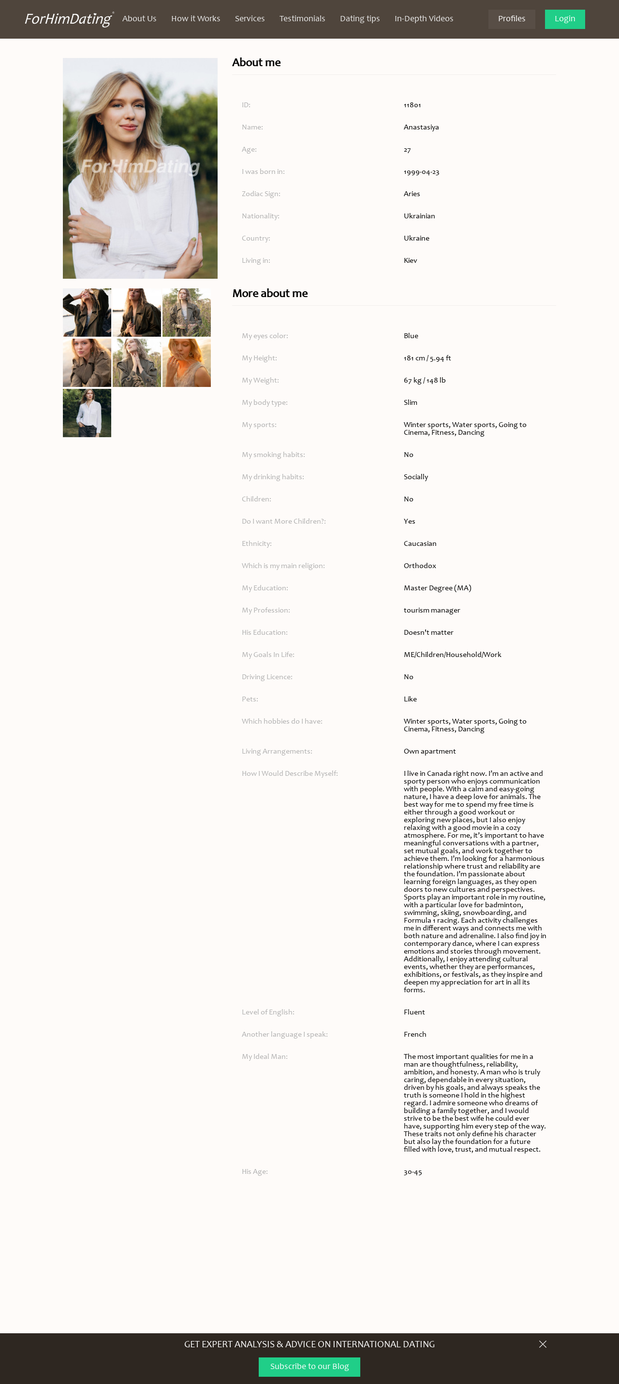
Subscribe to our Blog (309, 1367)
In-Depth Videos (424, 19)
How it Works (196, 19)
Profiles (512, 19)
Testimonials (302, 19)
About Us (139, 19)
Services (250, 19)
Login (565, 19)
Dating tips (360, 19)
